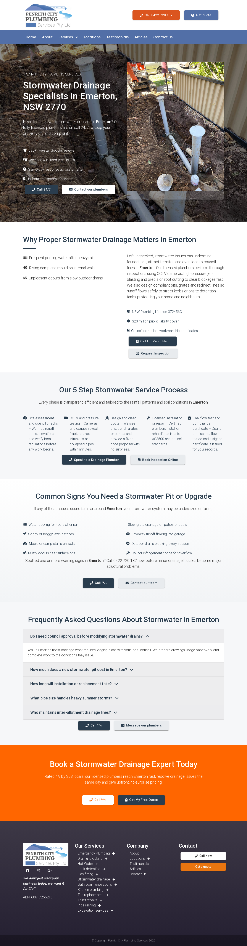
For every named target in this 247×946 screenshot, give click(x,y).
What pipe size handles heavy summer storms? (74, 698)
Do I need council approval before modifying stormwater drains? (89, 636)
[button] (31, 37)
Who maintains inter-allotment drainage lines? (73, 712)
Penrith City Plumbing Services (128, 940)
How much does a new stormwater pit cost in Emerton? (82, 669)
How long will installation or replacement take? (74, 683)
